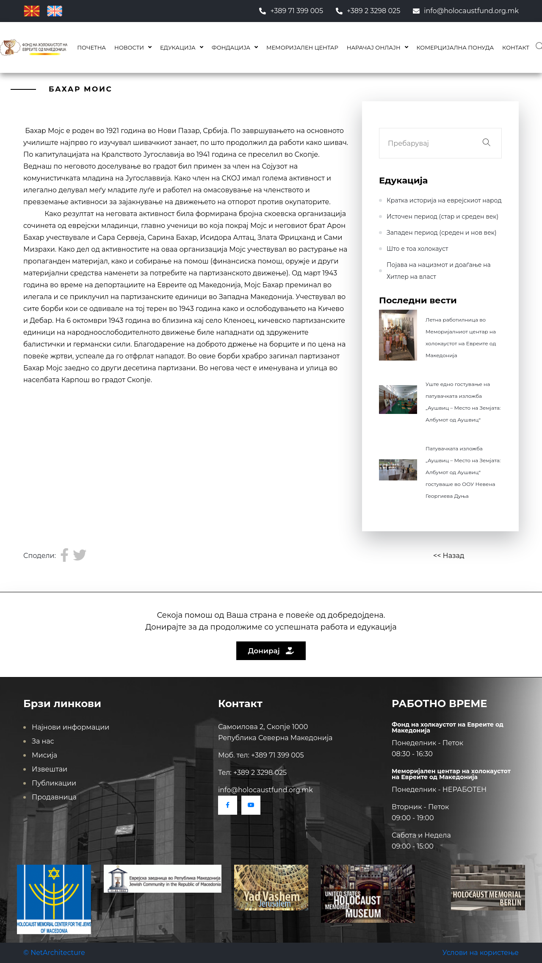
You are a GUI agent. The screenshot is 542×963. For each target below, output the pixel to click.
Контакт (515, 47)
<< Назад (448, 556)
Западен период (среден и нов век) (442, 232)
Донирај (271, 651)
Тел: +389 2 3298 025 (252, 773)
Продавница (54, 797)
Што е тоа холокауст (417, 249)
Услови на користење (480, 953)
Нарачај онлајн (374, 47)
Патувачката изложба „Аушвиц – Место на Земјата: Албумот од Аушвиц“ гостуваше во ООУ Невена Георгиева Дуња (463, 472)
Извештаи (49, 769)
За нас (43, 741)
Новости (129, 47)
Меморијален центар (302, 47)
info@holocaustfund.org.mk (466, 11)
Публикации (54, 783)
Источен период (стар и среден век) (442, 216)
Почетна (91, 47)
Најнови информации (70, 727)
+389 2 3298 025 (368, 11)
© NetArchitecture (54, 953)
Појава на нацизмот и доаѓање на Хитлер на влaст (439, 270)
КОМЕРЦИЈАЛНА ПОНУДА (455, 47)
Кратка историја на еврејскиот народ (444, 200)
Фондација (231, 47)
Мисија (44, 755)
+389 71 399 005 (291, 11)
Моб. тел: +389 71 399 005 (261, 755)
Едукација (178, 47)
